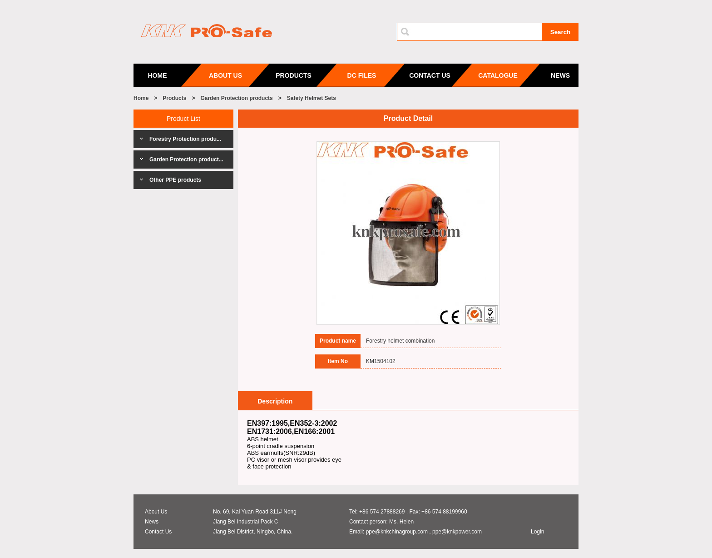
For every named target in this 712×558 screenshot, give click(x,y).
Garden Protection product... (186, 159)
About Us (156, 511)
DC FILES (361, 75)
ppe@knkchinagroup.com (397, 531)
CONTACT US (429, 75)
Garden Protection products (236, 98)
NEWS (560, 75)
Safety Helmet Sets (311, 98)
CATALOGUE (498, 75)
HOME (157, 75)
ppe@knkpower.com (457, 531)
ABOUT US (225, 75)
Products (174, 98)
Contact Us (158, 531)
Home (141, 98)
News (151, 521)
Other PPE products (175, 180)
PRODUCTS (294, 75)
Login (537, 531)
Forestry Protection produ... (185, 139)
